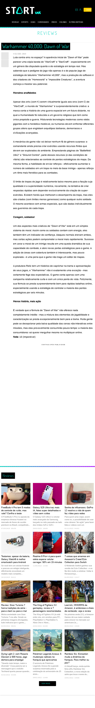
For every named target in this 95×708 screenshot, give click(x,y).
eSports (24, 22)
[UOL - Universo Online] (38, 12)
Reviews (15, 22)
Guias (33, 22)
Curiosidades (43, 22)
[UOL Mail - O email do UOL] (76, 9)
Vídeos (54, 22)
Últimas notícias (76, 22)
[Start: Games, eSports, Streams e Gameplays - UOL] (20, 10)
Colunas (63, 22)
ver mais (47, 683)
